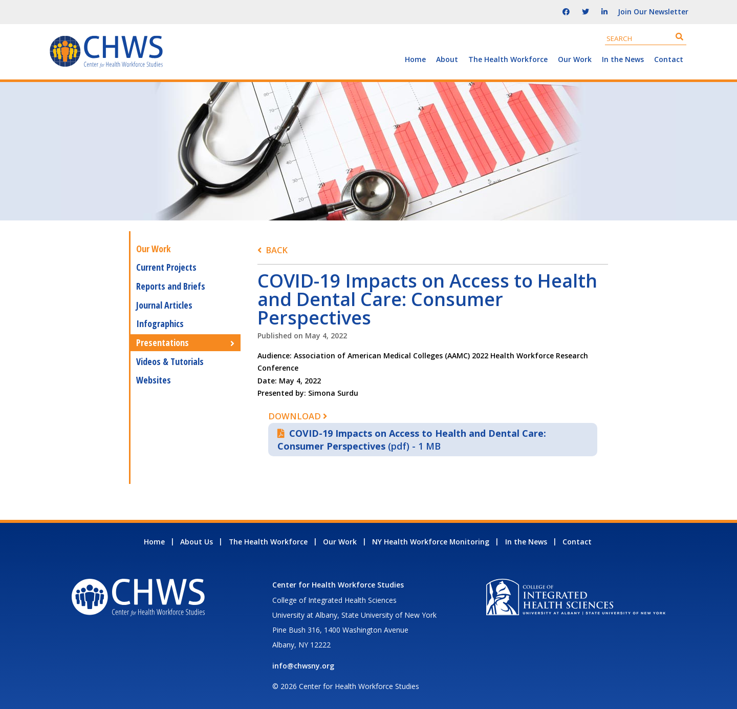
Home (415, 59)
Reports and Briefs (170, 286)
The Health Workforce (508, 59)
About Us (196, 541)
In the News (623, 59)
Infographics (160, 323)
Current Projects (166, 267)
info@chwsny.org (303, 666)
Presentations (162, 342)
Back (277, 250)
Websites (153, 380)
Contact (668, 59)
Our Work (575, 59)
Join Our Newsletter (653, 11)
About (447, 59)
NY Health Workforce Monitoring (430, 541)
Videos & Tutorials (170, 361)
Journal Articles (164, 305)
